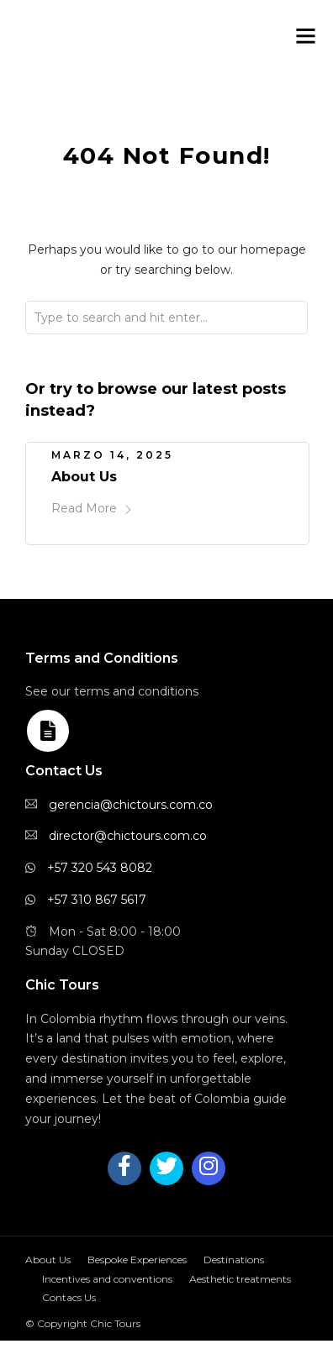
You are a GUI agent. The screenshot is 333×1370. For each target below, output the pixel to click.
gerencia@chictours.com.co (131, 804)
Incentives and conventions (107, 1279)
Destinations (234, 1259)
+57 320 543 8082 (99, 867)
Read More (92, 508)
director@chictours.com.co (128, 835)
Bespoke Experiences (137, 1259)
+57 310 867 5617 (96, 899)
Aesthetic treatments (240, 1279)
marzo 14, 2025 (112, 455)
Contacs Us (69, 1297)
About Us (84, 477)
